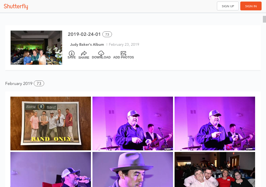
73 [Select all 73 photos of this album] (107, 34)
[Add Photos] (123, 55)
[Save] (72, 55)
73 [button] (39, 83)
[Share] (83, 55)
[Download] (101, 55)
